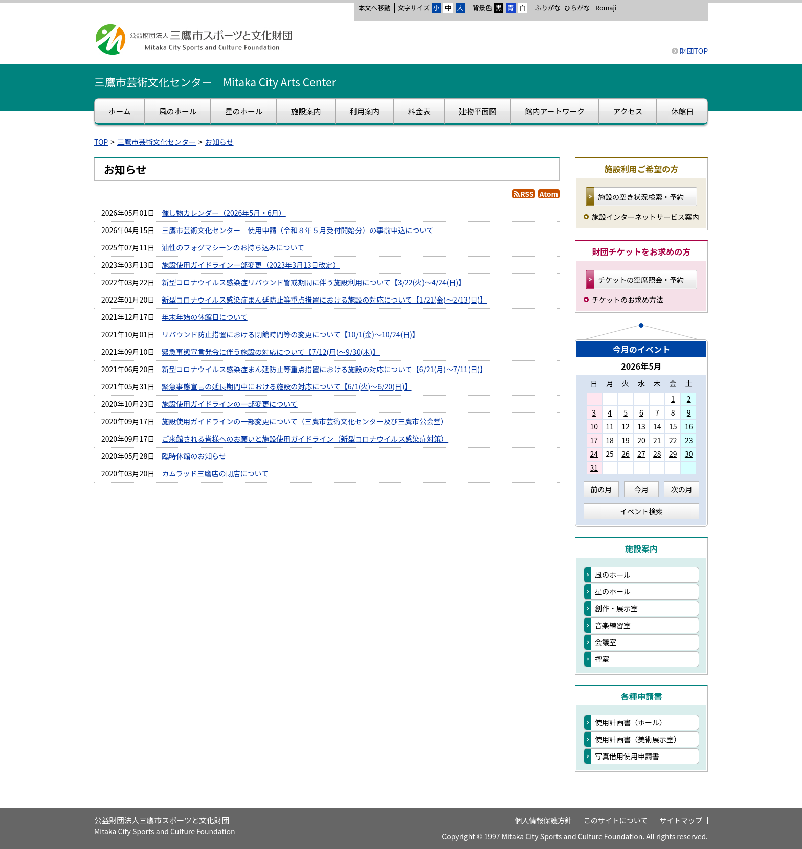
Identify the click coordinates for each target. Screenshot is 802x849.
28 (657, 454)
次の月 (682, 489)
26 (625, 454)
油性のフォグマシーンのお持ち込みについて (233, 247)
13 (641, 426)
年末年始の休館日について (205, 317)
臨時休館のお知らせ (194, 456)
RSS (526, 193)
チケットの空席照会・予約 (641, 279)
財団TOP (694, 50)
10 (594, 426)
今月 (641, 489)
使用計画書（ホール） (630, 722)
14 (657, 426)
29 (673, 454)
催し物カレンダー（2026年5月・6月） (224, 213)
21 (657, 440)
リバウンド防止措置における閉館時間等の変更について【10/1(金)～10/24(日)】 (290, 334)
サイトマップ (680, 820)
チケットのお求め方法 (627, 299)
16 (689, 426)
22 (673, 440)
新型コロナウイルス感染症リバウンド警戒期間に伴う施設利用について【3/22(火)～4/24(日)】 (313, 282)
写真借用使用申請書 (627, 756)
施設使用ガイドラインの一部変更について (230, 404)
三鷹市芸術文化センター (156, 141)
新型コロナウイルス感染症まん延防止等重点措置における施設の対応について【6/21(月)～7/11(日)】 (324, 369)
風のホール (613, 574)
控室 (602, 659)
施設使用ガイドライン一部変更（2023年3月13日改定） (251, 265)
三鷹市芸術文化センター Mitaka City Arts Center (215, 81)
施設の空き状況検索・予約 (641, 197)
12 (625, 426)
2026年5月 (641, 366)
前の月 (601, 489)
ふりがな (548, 7)
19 (625, 440)
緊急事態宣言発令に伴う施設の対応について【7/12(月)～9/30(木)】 (271, 352)
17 (594, 440)
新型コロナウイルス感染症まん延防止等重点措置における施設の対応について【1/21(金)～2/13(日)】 (324, 299)
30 (689, 454)
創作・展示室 (616, 608)
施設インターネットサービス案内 (645, 217)
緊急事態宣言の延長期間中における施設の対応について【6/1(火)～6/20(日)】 (286, 386)
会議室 (605, 642)
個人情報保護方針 (543, 820)
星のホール (613, 591)
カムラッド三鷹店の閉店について (215, 473)
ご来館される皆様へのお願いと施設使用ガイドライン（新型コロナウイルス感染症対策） (305, 438)
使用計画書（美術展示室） (638, 739)
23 (689, 440)
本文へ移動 (374, 7)
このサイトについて (616, 820)
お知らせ (219, 141)
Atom (549, 193)
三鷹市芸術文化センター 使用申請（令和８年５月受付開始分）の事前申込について (298, 230)
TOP (101, 141)
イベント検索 (641, 511)
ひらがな (577, 7)
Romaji (605, 7)
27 (641, 454)
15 (673, 426)
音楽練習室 (613, 625)
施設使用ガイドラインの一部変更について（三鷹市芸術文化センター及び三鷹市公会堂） (305, 421)
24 (594, 454)
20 (641, 440)
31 (594, 468)
